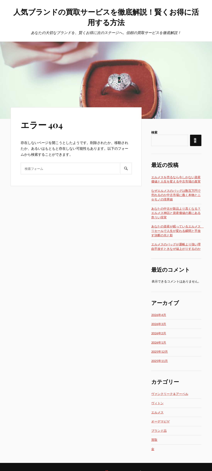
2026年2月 (158, 333)
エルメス (157, 412)
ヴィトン (157, 403)
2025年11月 (159, 361)
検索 (154, 132)
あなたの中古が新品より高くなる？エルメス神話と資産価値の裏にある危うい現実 (176, 213)
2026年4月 (158, 315)
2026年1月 (158, 342)
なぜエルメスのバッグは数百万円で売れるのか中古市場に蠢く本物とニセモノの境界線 (176, 195)
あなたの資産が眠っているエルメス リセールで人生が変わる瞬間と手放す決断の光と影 (177, 230)
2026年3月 (158, 324)
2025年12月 (159, 351)
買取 (154, 439)
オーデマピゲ (160, 421)
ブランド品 (159, 430)
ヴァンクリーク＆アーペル (169, 394)
